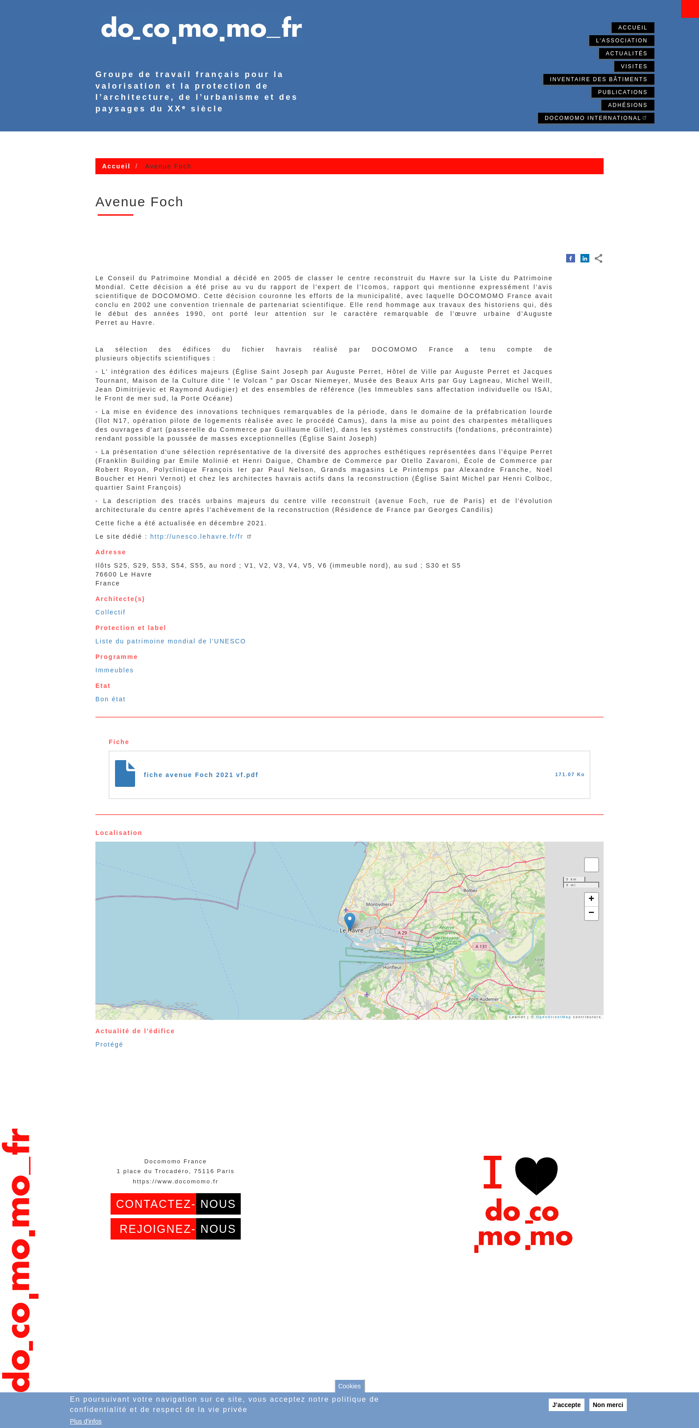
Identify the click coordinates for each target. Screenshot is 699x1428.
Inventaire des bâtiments (599, 79)
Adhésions (628, 105)
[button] (349, 921)
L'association (622, 40)
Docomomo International (596, 117)
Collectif (110, 612)
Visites (634, 66)
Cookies (349, 1386)
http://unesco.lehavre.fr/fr (201, 536)
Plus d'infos (86, 1421)
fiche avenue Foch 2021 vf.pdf (201, 774)
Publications (623, 92)
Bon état (110, 699)
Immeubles (114, 670)
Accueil (633, 28)
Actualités (627, 53)
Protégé (109, 1044)
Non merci (608, 1404)
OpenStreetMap (554, 1017)
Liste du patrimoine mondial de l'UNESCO (170, 641)
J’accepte (566, 1404)
